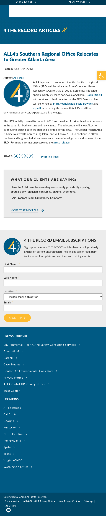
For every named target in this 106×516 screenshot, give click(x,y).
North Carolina (13, 434)
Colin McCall (94, 95)
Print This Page (50, 156)
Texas (7, 453)
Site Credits (10, 505)
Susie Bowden (84, 103)
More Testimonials (24, 210)
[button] (101, 75)
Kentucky (10, 427)
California (10, 414)
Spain (7, 447)
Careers (9, 358)
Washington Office (16, 467)
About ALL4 (11, 351)
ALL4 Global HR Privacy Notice (24, 384)
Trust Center (12, 390)
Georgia (9, 421)
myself (37, 108)
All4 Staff (18, 77)
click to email (78, 2)
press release (61, 142)
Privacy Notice (13, 377)
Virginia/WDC (13, 460)
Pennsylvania (12, 440)
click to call (25, 2)
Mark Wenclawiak (64, 103)
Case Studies (12, 364)
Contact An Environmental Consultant (28, 371)
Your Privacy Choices (69, 501)
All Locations (12, 407)
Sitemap (88, 501)
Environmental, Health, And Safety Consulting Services (40, 344)
